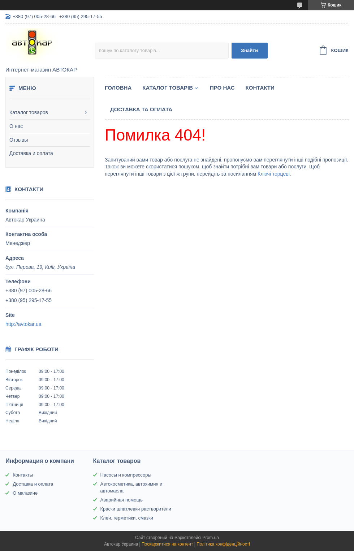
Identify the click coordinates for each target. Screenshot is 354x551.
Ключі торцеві (274, 174)
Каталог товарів (167, 87)
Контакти (260, 87)
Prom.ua (211, 537)
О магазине (25, 493)
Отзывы (18, 140)
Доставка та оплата (141, 109)
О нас (16, 126)
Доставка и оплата (31, 153)
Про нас (222, 87)
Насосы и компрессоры (125, 475)
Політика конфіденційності (223, 544)
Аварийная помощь (121, 500)
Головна (118, 87)
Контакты (23, 475)
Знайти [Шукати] (249, 50)
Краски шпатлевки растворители (135, 509)
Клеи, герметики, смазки (126, 518)
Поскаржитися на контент (167, 544)
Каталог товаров (28, 112)
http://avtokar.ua (23, 324)
